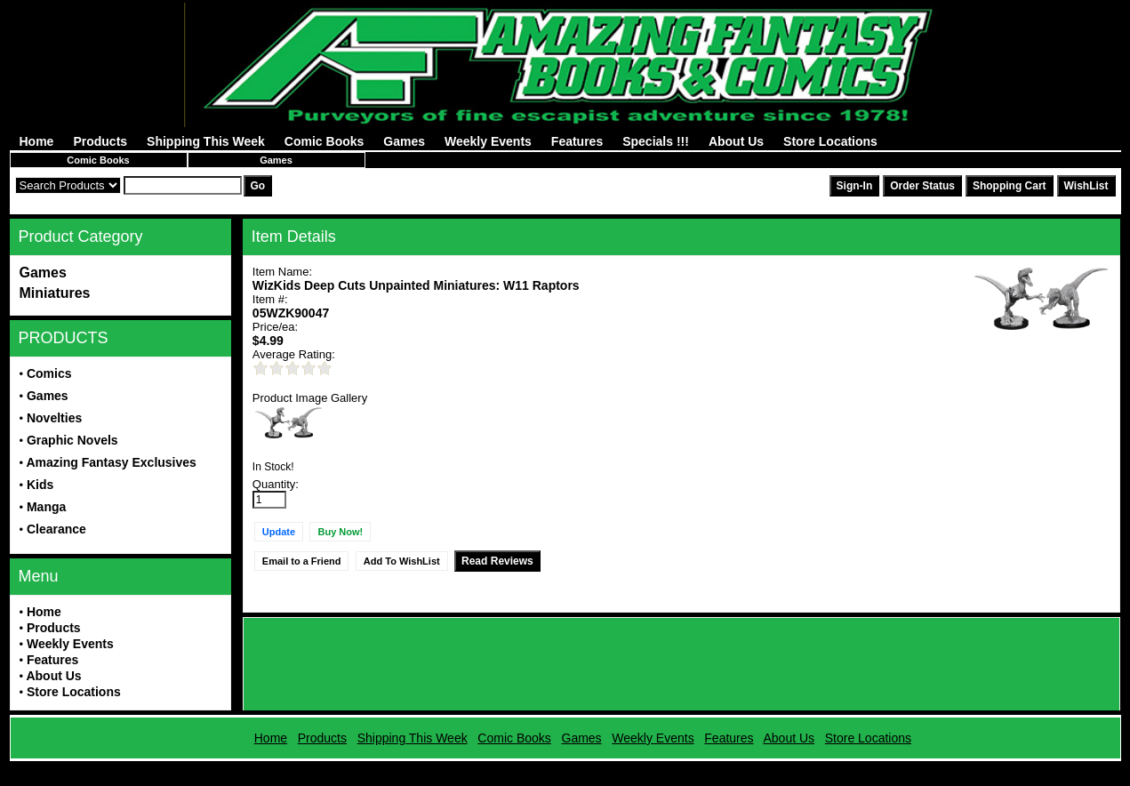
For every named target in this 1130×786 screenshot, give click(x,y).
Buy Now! (340, 531)
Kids (40, 484)
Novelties (54, 418)
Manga (46, 507)
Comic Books (324, 141)
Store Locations (830, 141)
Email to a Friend (301, 561)
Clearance (56, 529)
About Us (736, 141)
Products (100, 141)
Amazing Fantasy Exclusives (111, 462)
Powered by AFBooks (564, 767)
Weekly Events (488, 141)
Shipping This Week (206, 141)
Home (37, 141)
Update (278, 531)
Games (404, 141)
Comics (49, 373)
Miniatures (55, 293)
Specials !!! (655, 141)
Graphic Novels (72, 440)
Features (577, 141)
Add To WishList (402, 561)
